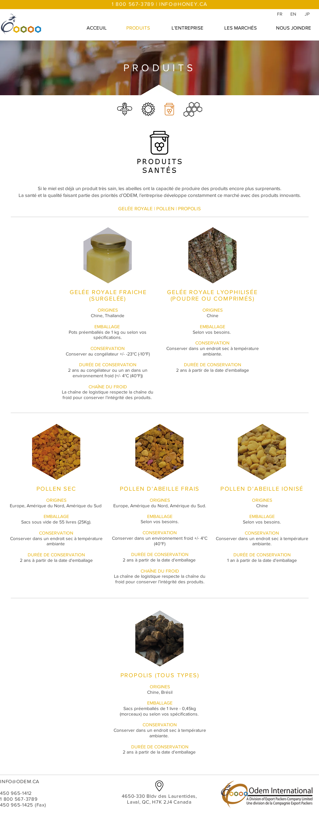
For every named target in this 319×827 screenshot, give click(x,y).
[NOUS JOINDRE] (293, 27)
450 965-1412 (16, 793)
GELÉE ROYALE (135, 208)
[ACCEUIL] (96, 27)
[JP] (307, 14)
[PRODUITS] (138, 27)
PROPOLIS (189, 208)
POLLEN (165, 208)
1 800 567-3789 (19, 799)
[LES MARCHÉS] (240, 27)
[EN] (293, 14)
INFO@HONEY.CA (183, 4)
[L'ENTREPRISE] (187, 27)
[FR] (279, 14)
